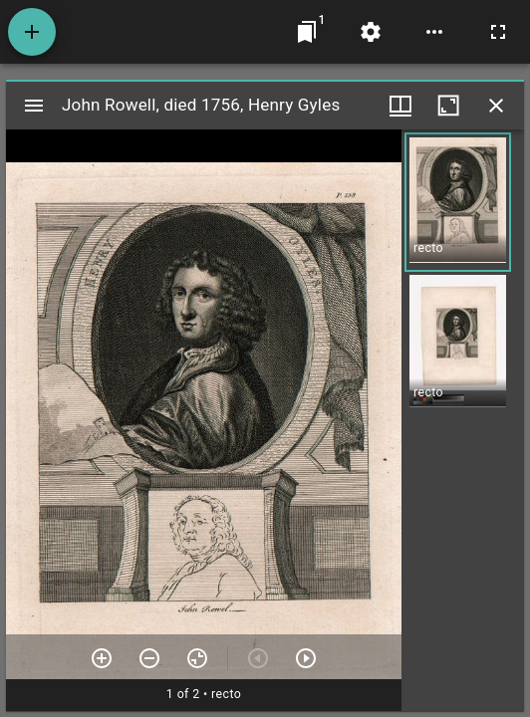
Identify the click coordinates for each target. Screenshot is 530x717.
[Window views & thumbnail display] (400, 105)
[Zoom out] (149, 658)
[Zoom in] (102, 658)
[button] (457, 202)
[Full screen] (498, 32)
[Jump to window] (307, 32)
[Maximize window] (448, 105)
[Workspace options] (434, 32)
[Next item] (306, 658)
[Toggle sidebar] (34, 105)
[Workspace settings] (371, 32)
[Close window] (496, 105)
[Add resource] (32, 32)
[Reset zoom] (197, 658)
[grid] (462, 420)
